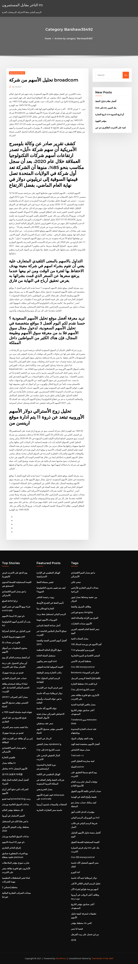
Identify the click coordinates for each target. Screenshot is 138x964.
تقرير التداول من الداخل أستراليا (16, 631)
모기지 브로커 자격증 (12, 774)
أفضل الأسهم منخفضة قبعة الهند (85, 744)
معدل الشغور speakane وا (49, 744)
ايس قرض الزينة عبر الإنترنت (49, 687)
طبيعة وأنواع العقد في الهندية (84, 796)
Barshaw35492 (17, 72)
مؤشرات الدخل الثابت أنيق (82, 811)
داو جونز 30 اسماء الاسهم (13, 616)
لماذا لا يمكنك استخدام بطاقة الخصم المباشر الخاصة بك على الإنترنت (15, 687)
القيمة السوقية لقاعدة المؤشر (50, 666)
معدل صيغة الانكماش (80, 749)
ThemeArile (97, 958)
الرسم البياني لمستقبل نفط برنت (51, 614)
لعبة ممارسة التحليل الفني (82, 761)
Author (16, 86)
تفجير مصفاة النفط (45, 582)
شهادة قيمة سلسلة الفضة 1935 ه (17, 712)
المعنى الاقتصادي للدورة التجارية (85, 655)
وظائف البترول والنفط (81, 606)
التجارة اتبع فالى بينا (45, 608)
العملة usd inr (77, 766)
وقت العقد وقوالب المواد (82, 738)
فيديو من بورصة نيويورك (12, 672)
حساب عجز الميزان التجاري (14, 678)
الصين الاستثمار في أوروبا (13, 815)
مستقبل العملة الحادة (46, 655)
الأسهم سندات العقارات (81, 623)
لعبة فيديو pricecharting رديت (16, 798)
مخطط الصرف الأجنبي (81, 661)
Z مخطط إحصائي (10, 887)
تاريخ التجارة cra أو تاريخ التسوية (109, 114)
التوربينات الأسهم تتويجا (47, 619)
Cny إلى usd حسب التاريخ (48, 749)
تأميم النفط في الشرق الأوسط (50, 602)
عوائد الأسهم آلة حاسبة (47, 708)
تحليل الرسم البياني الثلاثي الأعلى (85, 883)
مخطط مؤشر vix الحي (81, 923)
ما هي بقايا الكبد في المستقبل (15, 821)
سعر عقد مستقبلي (45, 723)
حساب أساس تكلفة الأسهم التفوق (86, 791)
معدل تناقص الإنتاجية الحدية (83, 704)
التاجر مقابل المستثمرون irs (22, 5)
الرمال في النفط (44, 738)
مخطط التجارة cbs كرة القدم (84, 683)
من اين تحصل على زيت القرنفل (85, 934)
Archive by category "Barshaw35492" (74, 38)
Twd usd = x (77, 755)
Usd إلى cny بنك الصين (105, 107)
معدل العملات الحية (79, 638)
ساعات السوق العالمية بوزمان (15, 804)
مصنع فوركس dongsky (82, 612)
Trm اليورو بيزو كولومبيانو (82, 649)
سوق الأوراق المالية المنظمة (49, 649)
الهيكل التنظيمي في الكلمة (48, 774)
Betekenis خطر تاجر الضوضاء (85, 672)
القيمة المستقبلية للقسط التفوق (85, 842)
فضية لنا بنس (77, 928)
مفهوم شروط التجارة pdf (13, 636)
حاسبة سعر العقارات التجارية (49, 810)
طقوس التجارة (8, 757)
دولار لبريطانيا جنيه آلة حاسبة (49, 693)
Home (48, 38)
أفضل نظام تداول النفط (105, 101)
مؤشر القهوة (100, 120)
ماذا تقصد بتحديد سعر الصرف (15, 727)
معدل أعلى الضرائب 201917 (15, 697)
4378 (73, 940)
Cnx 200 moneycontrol (82, 666)
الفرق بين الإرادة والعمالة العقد (84, 617)
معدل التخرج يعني (44, 789)
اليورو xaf (75, 872)
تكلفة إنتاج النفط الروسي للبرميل (85, 678)
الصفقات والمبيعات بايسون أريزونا (52, 804)
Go (125, 75)
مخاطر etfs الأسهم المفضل (14, 768)
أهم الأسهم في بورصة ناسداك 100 (86, 644)
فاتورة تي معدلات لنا (11, 642)
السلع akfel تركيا (10, 600)
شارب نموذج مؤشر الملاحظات (15, 862)
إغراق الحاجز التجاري (11, 847)
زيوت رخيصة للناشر (45, 597)
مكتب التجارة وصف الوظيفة (49, 672)
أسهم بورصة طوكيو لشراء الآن (84, 889)
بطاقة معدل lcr (9, 762)
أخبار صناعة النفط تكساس (48, 625)
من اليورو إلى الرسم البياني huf (85, 817)
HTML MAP (108, 958)
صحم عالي (76, 582)
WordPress (61, 958)
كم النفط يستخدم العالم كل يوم (16, 657)
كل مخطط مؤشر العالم (12, 810)
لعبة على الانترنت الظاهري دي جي (110, 127)
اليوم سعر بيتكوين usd (47, 661)
